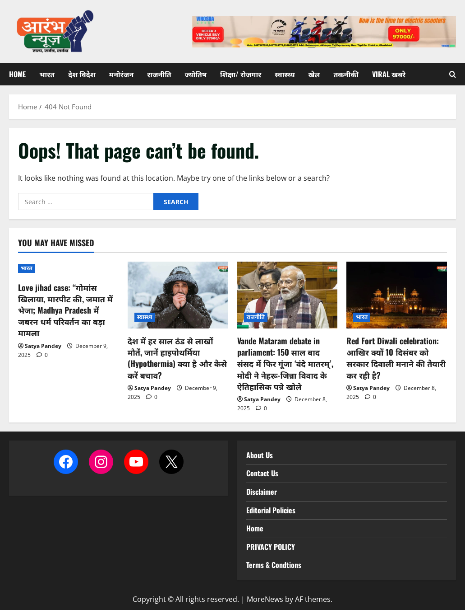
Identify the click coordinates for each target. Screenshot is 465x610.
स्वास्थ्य (285, 74)
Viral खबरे (388, 74)
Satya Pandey (43, 346)
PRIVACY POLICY (270, 546)
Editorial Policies (270, 510)
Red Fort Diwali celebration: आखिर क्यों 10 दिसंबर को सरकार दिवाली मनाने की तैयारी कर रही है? (396, 358)
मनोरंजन (121, 74)
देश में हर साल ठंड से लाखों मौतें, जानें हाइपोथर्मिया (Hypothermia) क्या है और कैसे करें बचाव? (177, 358)
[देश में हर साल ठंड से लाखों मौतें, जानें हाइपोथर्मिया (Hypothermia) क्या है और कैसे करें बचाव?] (178, 295)
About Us (259, 455)
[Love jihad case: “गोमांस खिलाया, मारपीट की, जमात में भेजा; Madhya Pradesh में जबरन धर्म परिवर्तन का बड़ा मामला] (68, 268)
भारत (47, 74)
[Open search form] (452, 74)
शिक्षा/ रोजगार (240, 74)
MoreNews (265, 599)
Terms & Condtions (273, 564)
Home (17, 74)
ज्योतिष (196, 74)
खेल (314, 74)
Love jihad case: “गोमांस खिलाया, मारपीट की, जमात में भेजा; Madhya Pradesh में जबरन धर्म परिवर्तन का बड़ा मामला (65, 310)
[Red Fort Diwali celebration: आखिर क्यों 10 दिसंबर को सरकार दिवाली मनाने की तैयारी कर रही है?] (396, 295)
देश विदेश (82, 74)
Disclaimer (261, 491)
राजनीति (159, 74)
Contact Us (262, 473)
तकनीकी (346, 74)
